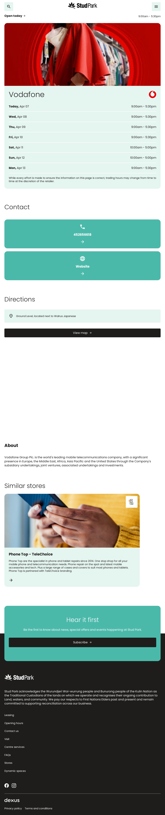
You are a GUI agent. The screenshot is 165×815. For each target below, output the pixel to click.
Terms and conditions (38, 808)
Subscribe (82, 642)
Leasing (9, 715)
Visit (6, 739)
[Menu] (156, 6)
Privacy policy (13, 808)
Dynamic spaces (15, 771)
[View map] (82, 333)
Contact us (11, 731)
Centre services (14, 747)
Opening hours (13, 723)
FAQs (7, 755)
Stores (8, 763)
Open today (15, 16)
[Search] (8, 6)
